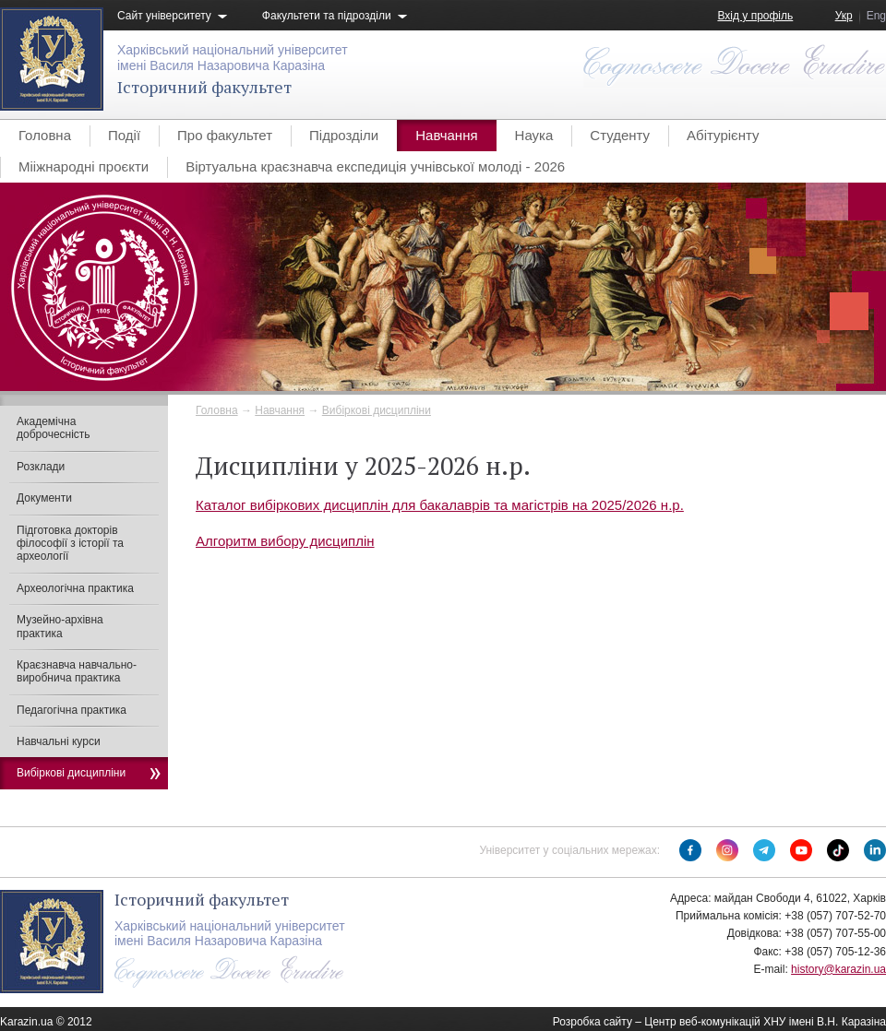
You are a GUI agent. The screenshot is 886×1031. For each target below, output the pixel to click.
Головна (44, 135)
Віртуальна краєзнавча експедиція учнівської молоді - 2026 (375, 166)
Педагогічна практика (71, 710)
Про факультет (224, 135)
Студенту (620, 135)
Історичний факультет (204, 87)
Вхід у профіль (755, 15)
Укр (844, 15)
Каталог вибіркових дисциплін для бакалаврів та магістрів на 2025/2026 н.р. (440, 505)
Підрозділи (343, 135)
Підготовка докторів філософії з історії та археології (70, 543)
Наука (534, 135)
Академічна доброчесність (53, 428)
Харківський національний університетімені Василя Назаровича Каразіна (232, 57)
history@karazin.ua (838, 969)
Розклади (41, 466)
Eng (876, 15)
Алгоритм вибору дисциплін (285, 541)
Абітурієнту (723, 135)
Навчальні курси (59, 741)
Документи (44, 498)
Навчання (446, 135)
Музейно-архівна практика (60, 626)
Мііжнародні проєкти (83, 166)
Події (124, 135)
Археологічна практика (75, 588)
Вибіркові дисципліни (376, 410)
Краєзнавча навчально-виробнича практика (77, 671)
